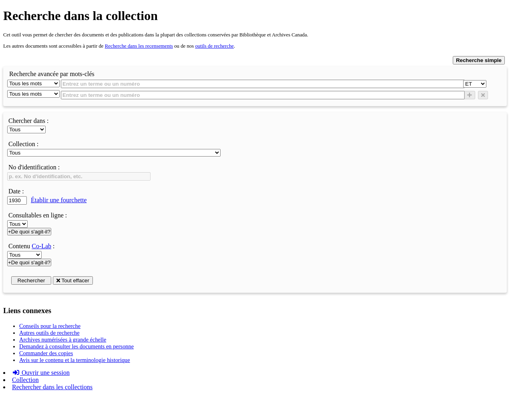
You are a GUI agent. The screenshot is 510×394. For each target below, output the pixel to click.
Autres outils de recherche (49, 333)
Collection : (23, 144)
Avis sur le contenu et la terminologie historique (74, 360)
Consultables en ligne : (37, 215)
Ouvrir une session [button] (41, 372)
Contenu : (31, 246)
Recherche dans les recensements (139, 46)
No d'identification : (34, 167)
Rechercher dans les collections (52, 387)
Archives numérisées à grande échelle (62, 339)
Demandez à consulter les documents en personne (76, 346)
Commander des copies (46, 353)
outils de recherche (214, 46)
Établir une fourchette (59, 200)
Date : (16, 191)
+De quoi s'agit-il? (29, 232)
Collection (25, 379)
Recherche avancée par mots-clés (51, 73)
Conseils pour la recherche (49, 326)
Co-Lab (41, 246)
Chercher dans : (28, 120)
